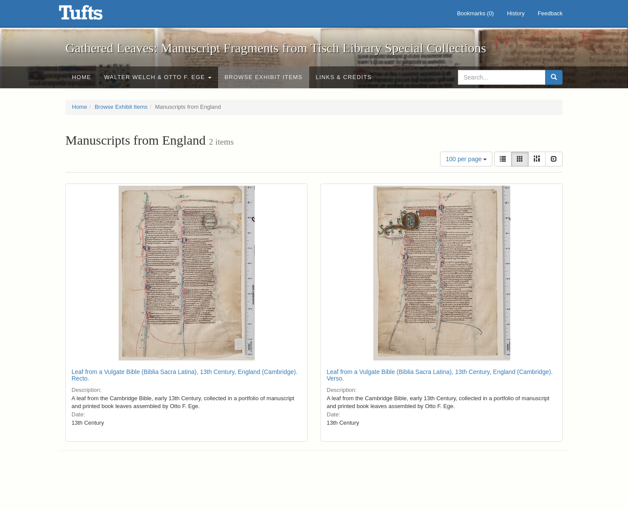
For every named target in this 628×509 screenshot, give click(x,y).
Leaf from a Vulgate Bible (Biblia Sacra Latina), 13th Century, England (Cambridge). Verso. (440, 375)
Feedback (550, 13)
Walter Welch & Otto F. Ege (158, 77)
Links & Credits (344, 77)
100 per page (466, 159)
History (515, 13)
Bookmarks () (475, 13)
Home (81, 77)
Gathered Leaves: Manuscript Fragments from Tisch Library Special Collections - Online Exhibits (91, 15)
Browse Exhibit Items (264, 77)
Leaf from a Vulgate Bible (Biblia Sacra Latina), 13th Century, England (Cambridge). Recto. (184, 375)
